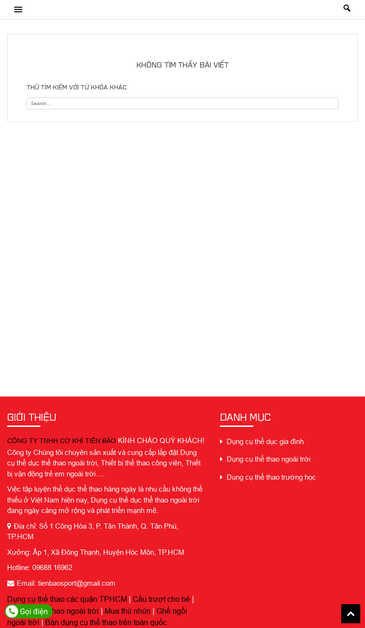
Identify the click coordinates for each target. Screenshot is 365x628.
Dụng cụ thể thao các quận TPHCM (67, 599)
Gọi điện (27, 611)
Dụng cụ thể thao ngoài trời (53, 611)
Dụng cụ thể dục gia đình (262, 441)
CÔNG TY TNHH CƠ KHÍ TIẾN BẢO (61, 440)
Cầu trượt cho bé (161, 599)
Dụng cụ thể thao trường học (268, 477)
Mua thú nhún (128, 611)
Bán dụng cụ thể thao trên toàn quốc (106, 622)
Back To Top (350, 613)
